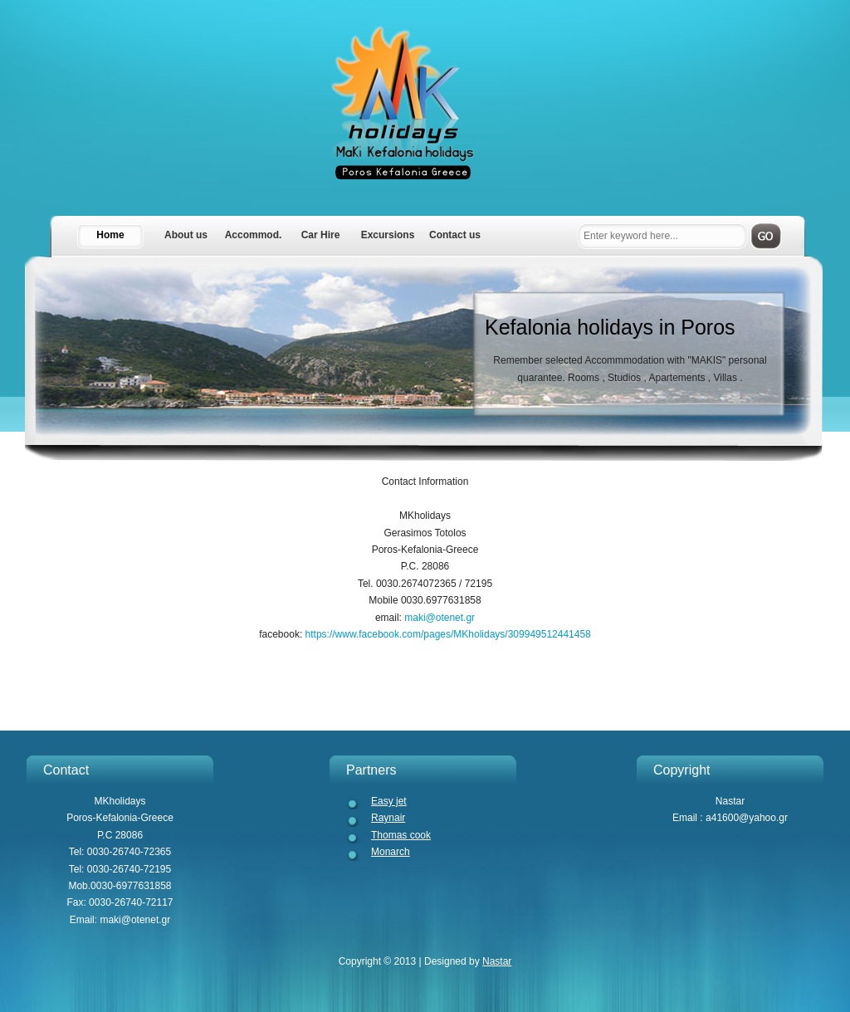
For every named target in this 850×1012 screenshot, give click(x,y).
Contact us (455, 235)
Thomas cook (401, 835)
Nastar (496, 961)
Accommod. (253, 235)
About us (186, 235)
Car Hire (320, 235)
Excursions (388, 235)
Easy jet (389, 801)
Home (110, 235)
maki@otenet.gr (438, 617)
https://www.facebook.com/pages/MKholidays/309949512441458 (446, 634)
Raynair (388, 818)
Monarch (390, 852)
